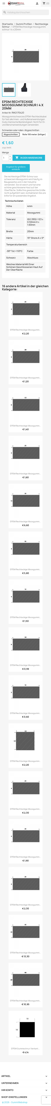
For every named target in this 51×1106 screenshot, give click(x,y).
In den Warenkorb (28, 158)
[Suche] (25, 12)
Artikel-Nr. (6, 112)
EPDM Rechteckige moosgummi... (25, 330)
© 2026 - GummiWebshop (14, 1102)
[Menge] (5, 158)
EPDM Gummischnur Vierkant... (25, 1048)
